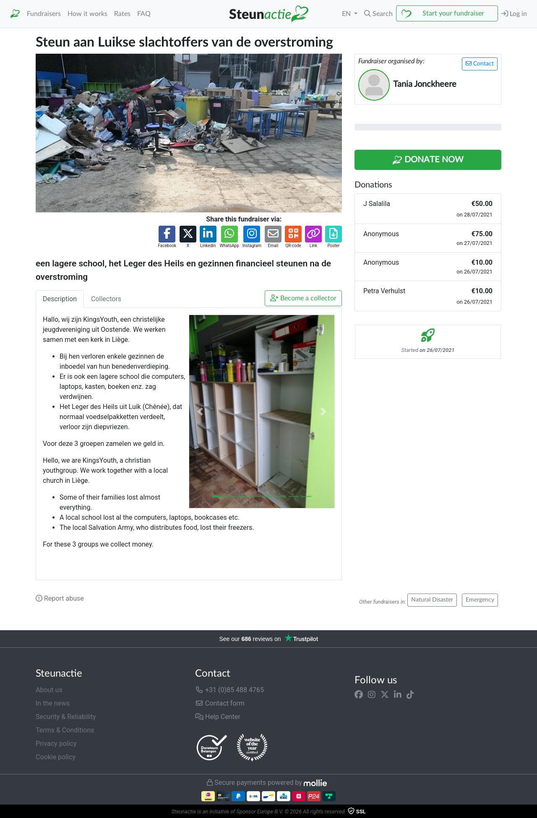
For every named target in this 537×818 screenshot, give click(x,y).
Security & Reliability (66, 717)
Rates (122, 13)
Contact (480, 63)
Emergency (480, 600)
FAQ (144, 13)
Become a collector (303, 298)
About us (49, 690)
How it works (87, 13)
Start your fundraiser (453, 13)
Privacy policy (56, 744)
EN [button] (347, 13)
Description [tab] (60, 299)
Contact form (220, 703)
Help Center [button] (217, 717)
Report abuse (60, 598)
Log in (514, 13)
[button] (378, 13)
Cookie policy (56, 757)
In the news (53, 703)
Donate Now (428, 160)
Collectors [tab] (106, 299)
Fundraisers (44, 13)
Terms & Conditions (65, 730)
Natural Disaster (432, 600)
